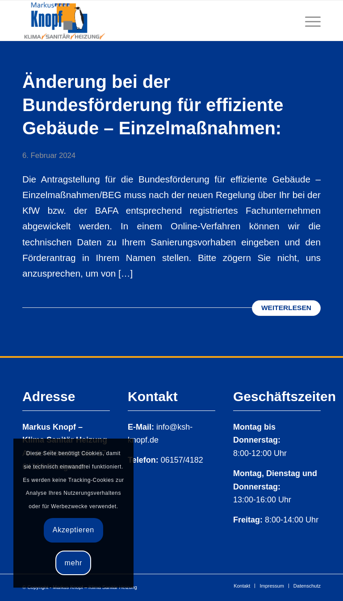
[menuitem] (242, 586)
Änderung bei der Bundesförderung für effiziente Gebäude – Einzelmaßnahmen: (152, 105)
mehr (74, 563)
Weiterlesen (286, 307)
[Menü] (308, 20)
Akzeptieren (73, 530)
